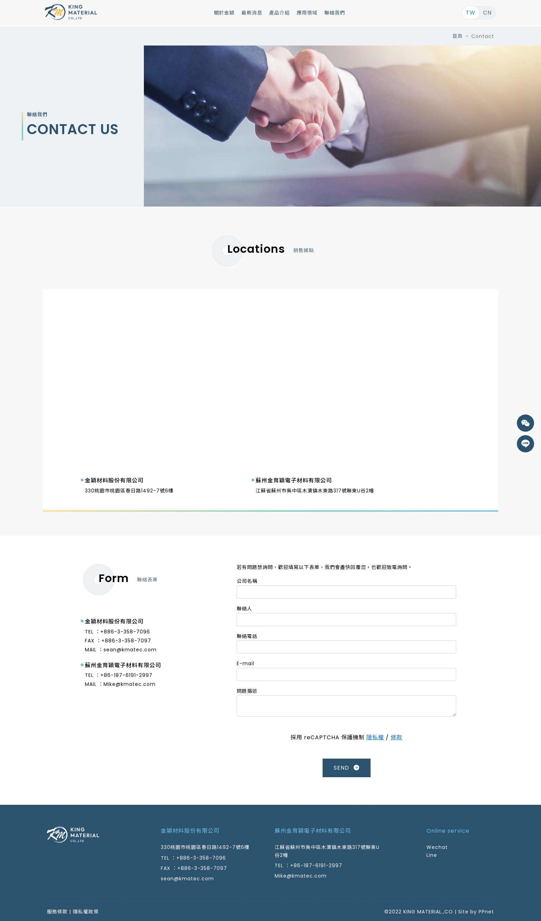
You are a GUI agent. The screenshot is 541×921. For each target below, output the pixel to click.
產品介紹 (279, 12)
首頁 (457, 36)
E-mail (245, 663)
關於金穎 (224, 12)
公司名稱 (247, 581)
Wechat (437, 847)
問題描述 (247, 691)
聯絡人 (244, 608)
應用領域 (307, 12)
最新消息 (252, 12)
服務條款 (57, 911)
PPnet (486, 911)
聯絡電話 (247, 636)
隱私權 (375, 737)
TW (470, 13)
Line (431, 855)
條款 (396, 737)
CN (487, 13)
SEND (347, 768)
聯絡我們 (334, 12)
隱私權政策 (86, 911)
